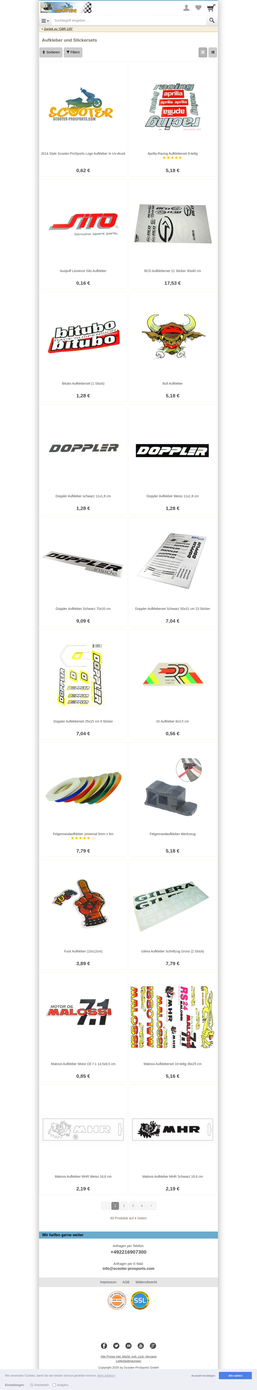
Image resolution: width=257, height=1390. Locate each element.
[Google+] (153, 1346)
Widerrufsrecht (146, 1282)
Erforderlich (41, 1385)
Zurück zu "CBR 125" (58, 29)
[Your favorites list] (198, 8)
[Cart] (211, 8)
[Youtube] (141, 1346)
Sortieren (51, 52)
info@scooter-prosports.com (128, 1269)
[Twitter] (116, 1346)
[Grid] (203, 52)
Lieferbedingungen (128, 1361)
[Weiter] (151, 1206)
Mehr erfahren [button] (106, 1375)
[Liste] (213, 52)
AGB (125, 1282)
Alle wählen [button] (235, 1375)
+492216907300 (128, 1252)
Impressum (108, 1282)
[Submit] (212, 20)
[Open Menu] (45, 20)
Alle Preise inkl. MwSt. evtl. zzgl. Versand (128, 1356)
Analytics (62, 1385)
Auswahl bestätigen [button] (203, 1375)
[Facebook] (104, 1346)
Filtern (73, 52)
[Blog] (128, 1346)
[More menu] (186, 8)
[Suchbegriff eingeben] (129, 20)
